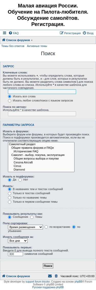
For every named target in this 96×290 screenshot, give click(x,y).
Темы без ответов (12, 46)
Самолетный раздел (41, 144)
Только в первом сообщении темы (33, 201)
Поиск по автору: (15, 106)
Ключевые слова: (15, 72)
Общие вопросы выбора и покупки (41, 159)
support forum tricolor (38, 281)
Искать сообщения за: (18, 236)
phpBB (78, 281)
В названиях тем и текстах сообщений (35, 189)
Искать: (8, 186)
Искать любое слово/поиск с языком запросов (40, 100)
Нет (23, 179)
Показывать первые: (17, 247)
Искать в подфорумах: (19, 176)
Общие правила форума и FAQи (41, 148)
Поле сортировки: (15, 223)
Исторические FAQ (41, 151)
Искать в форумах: (16, 131)
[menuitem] (13, 33)
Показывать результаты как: (23, 213)
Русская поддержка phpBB (48, 287)
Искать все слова (22, 96)
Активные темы (37, 46)
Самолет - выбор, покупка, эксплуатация (41, 155)
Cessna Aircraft (41, 162)
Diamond (41, 170)
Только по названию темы (27, 197)
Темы (36, 216)
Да (12, 179)
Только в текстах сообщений (29, 193)
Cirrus (41, 166)
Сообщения (18, 216)
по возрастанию (57, 226)
